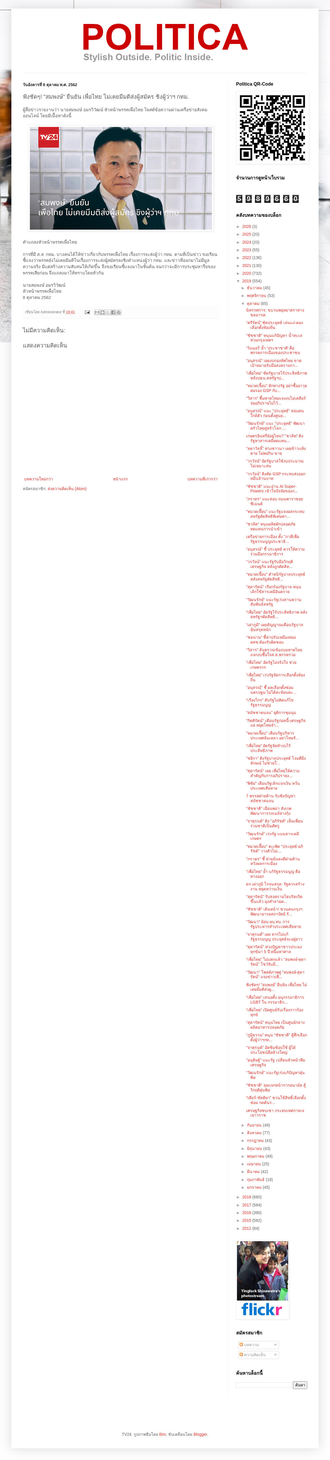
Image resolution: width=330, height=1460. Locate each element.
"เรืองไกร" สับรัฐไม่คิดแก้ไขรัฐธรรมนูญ (270, 702)
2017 (247, 1205)
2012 (247, 1228)
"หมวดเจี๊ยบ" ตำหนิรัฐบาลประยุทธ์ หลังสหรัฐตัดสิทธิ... (275, 576)
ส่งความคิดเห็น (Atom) (67, 488)
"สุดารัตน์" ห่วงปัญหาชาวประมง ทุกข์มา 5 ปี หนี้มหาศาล (274, 949)
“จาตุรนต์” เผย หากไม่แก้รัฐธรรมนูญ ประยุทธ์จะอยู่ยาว (274, 936)
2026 (247, 226)
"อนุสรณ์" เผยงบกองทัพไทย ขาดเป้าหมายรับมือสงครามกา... (274, 363)
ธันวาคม (255, 288)
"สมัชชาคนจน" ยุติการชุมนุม (271, 712)
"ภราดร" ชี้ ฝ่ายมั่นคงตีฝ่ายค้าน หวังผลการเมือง (273, 861)
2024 (247, 242)
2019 (247, 281)
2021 (247, 265)
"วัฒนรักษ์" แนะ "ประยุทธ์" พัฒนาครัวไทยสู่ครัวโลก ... (275, 425)
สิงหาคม (255, 1133)
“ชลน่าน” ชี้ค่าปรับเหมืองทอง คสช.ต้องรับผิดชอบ (271, 639)
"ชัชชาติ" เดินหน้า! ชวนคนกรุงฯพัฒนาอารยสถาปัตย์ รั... (274, 911)
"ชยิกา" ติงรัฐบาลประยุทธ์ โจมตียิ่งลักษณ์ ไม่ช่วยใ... (276, 760)
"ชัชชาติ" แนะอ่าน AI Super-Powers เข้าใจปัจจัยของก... (272, 489)
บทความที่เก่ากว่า (202, 479)
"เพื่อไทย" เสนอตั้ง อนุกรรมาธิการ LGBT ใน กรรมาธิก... (275, 999)
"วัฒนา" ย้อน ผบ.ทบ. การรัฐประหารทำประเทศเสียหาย (273, 924)
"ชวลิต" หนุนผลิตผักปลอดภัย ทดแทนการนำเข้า (270, 526)
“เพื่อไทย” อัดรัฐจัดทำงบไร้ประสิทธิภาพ (268, 748)
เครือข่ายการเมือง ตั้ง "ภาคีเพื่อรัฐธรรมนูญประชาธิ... (272, 539)
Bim (162, 1434)
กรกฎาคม (256, 1140)
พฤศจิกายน (257, 295)
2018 (247, 1197)
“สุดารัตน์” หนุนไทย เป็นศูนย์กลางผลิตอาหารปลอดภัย (275, 1025)
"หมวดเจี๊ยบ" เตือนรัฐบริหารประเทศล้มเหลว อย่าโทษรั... (272, 735)
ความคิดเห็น (253, 1354)
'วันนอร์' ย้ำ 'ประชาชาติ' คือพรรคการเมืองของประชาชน (273, 350)
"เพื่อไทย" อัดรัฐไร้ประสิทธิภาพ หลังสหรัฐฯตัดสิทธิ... (276, 614)
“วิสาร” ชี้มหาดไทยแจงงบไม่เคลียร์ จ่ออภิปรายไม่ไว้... (276, 400)
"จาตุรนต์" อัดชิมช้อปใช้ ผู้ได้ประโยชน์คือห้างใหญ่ (271, 1050)
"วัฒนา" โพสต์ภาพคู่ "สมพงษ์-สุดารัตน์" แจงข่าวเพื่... (275, 974)
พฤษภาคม (256, 1156)
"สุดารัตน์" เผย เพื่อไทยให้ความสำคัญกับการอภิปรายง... (273, 773)
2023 (247, 250)
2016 (247, 1212)
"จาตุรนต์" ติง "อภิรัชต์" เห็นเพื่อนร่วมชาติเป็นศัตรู (274, 823)
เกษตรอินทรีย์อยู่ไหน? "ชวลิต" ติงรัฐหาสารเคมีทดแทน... (275, 438)
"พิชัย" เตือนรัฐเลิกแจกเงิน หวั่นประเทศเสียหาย (273, 785)
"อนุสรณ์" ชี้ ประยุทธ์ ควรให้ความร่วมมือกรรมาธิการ (275, 551)
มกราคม (255, 1187)
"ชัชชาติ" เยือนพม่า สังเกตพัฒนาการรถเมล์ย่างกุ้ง (269, 811)
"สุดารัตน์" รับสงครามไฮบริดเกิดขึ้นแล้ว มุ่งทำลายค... (274, 899)
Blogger (200, 1434)
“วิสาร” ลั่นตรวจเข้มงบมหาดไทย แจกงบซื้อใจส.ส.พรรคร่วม (274, 652)
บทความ (249, 1344)
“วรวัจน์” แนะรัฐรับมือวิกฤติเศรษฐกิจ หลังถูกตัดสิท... (269, 564)
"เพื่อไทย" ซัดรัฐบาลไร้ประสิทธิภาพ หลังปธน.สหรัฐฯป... (276, 375)
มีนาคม (254, 1171)
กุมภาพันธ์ (256, 1179)
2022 (247, 257)
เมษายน (254, 1164)
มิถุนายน (255, 1148)
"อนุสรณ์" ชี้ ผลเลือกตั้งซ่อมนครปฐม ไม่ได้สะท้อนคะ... (271, 690)
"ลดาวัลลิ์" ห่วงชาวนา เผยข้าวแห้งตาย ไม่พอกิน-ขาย (276, 451)
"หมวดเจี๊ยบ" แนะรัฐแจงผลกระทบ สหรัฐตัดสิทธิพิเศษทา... (275, 514)
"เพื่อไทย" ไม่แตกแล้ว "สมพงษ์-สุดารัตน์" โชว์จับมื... (276, 961)
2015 (247, 1220)
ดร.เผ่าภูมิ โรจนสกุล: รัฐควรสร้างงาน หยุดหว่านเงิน (275, 886)
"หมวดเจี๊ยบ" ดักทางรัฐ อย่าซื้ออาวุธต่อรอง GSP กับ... (276, 388)
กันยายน (255, 1125)
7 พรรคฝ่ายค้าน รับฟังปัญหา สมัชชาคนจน (270, 798)
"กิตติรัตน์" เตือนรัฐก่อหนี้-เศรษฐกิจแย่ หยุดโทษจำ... (276, 723)
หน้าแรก (120, 479)
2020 (247, 273)
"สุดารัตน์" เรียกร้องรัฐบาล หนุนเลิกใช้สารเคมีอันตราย (273, 589)
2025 (247, 234)
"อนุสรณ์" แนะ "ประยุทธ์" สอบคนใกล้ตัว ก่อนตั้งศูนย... (275, 413)
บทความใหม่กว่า (38, 479)
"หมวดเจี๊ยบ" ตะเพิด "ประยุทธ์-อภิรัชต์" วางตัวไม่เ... (274, 849)
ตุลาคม (254, 303)
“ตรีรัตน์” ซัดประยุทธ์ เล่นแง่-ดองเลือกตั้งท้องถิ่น (274, 325)
